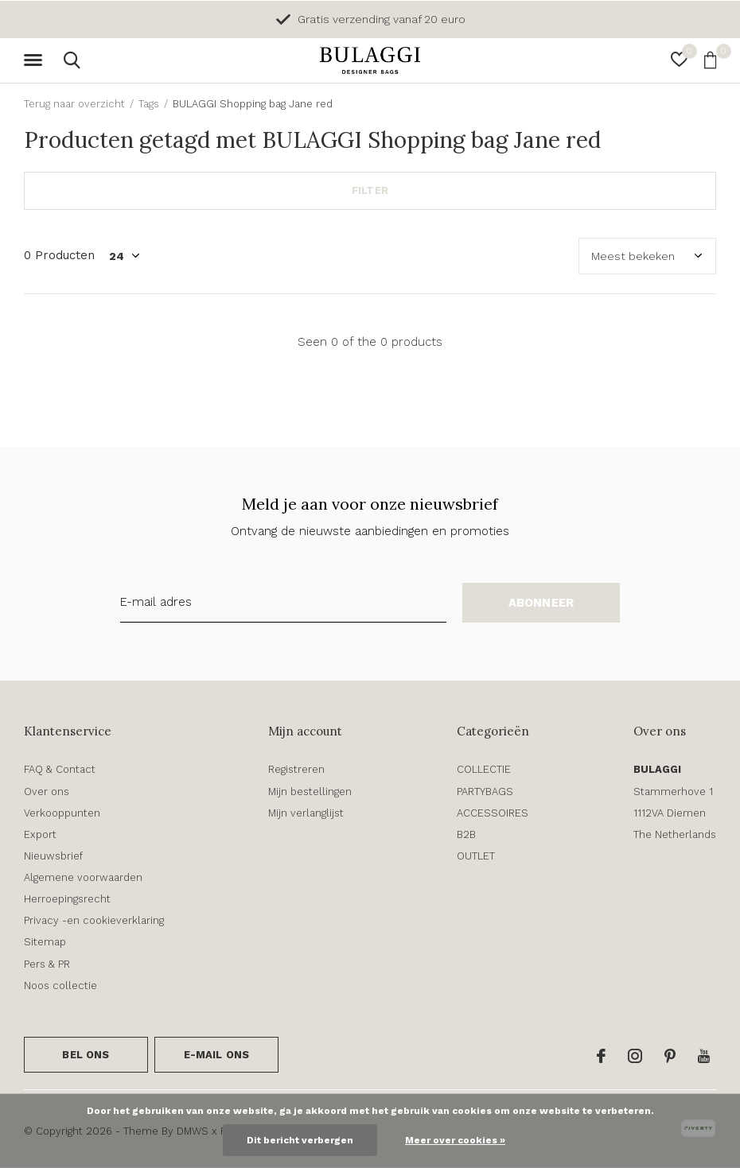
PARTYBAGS (485, 791)
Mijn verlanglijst (306, 813)
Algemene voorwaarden (83, 877)
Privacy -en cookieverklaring (94, 920)
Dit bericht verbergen (300, 1140)
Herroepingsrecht (67, 899)
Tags (148, 104)
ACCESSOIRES (492, 813)
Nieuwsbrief (53, 856)
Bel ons (85, 1055)
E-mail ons (217, 1055)
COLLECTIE (484, 769)
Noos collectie (60, 985)
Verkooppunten (62, 813)
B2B (466, 834)
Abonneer (541, 603)
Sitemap (45, 942)
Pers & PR (47, 964)
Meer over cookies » (455, 1140)
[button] (36, 60)
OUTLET (476, 856)
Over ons (46, 791)
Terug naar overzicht (74, 104)
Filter (370, 190)
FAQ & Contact (59, 769)
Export (40, 834)
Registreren (296, 769)
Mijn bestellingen (310, 791)
